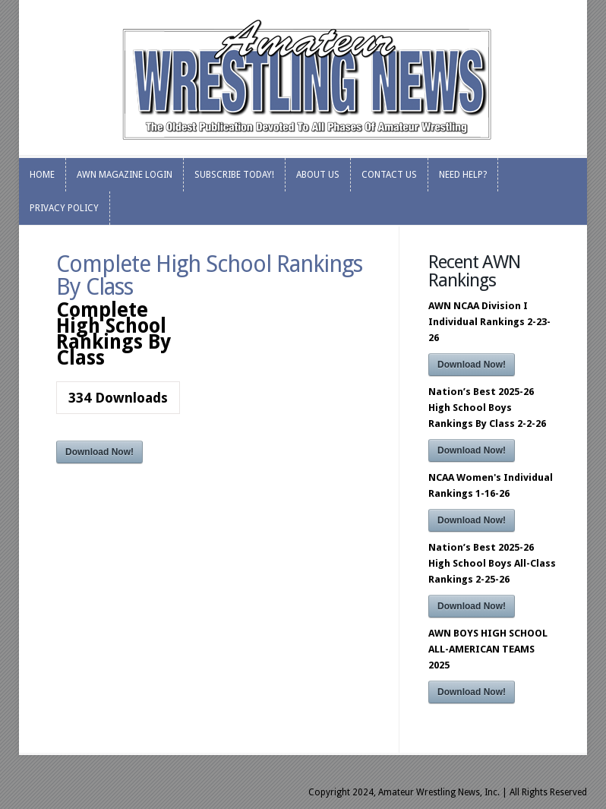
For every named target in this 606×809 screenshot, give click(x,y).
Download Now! (99, 452)
